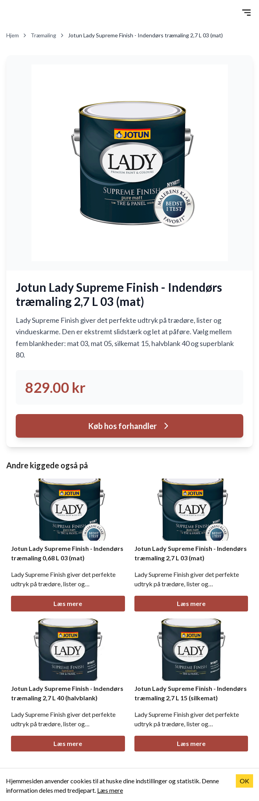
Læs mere (67, 603)
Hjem (17, 35)
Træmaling (48, 35)
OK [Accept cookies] (244, 780)
